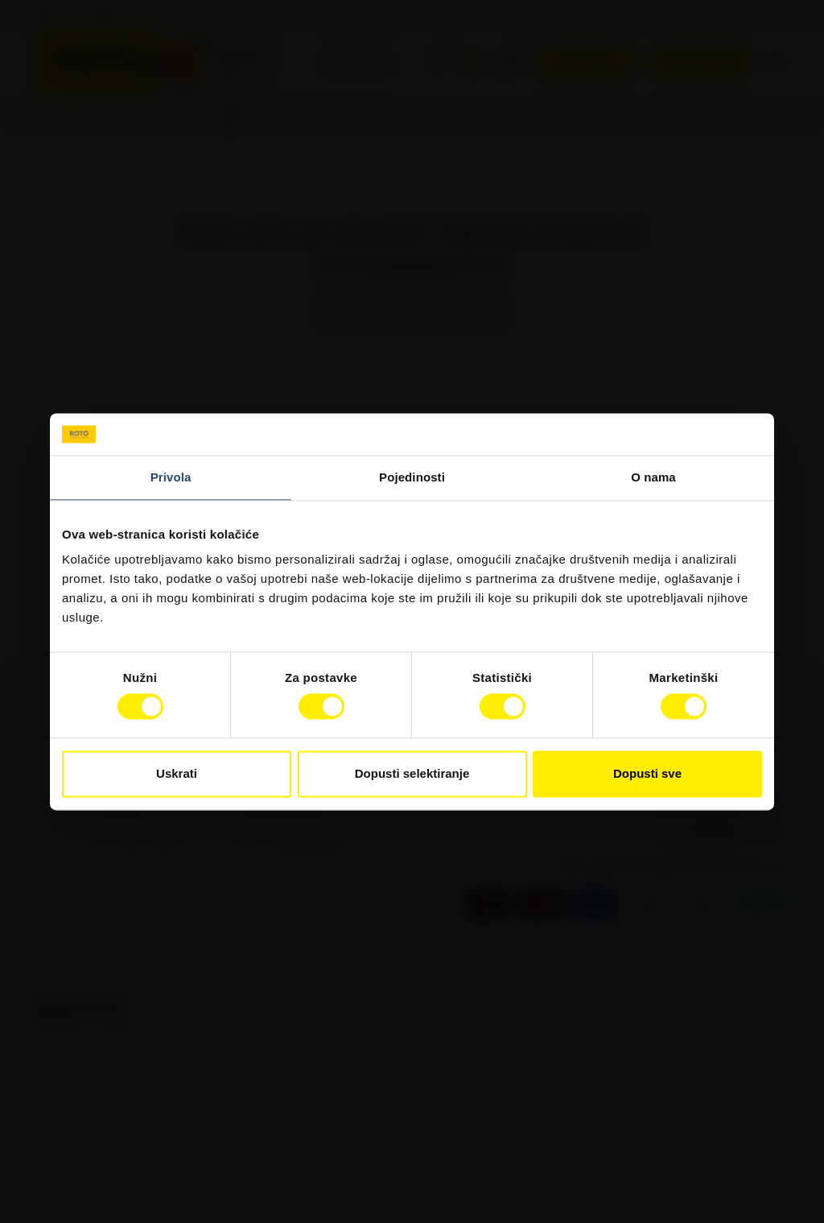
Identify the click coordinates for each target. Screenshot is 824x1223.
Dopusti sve (647, 773)
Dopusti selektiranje (412, 773)
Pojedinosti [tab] (412, 477)
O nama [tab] (653, 477)
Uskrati (176, 773)
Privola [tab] (171, 477)
